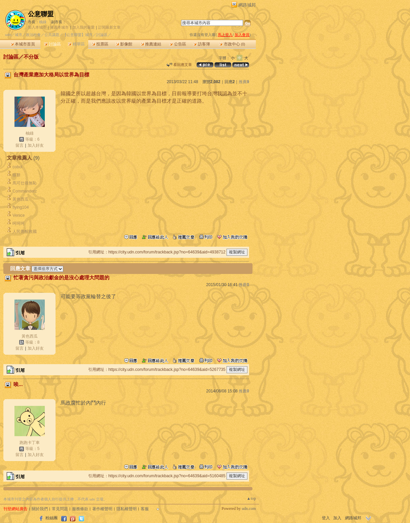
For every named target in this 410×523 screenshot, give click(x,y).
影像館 (124, 44)
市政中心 (232, 44)
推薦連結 (151, 44)
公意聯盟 (41, 14)
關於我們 (40, 509)
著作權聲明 (102, 509)
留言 (19, 145)
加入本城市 (37, 27)
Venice (18, 215)
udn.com (249, 508)
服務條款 (80, 509)
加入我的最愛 (83, 27)
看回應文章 (179, 65)
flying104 (20, 207)
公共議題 (51, 35)
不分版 (31, 57)
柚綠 (42, 22)
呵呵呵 (18, 223)
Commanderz (24, 191)
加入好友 (36, 145)
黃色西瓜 (20, 199)
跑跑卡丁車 (30, 442)
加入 (337, 518)
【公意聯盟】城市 (78, 35)
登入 (326, 518)
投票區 (100, 44)
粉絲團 (51, 518)
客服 (145, 509)
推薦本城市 (59, 27)
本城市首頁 (22, 44)
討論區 (52, 44)
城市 (18, 35)
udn (8, 35)
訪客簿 (201, 44)
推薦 (244, 81)
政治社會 (33, 35)
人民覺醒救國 (24, 231)
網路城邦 (247, 4)
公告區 (177, 44)
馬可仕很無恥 (24, 183)
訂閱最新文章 (109, 27)
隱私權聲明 (126, 509)
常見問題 (60, 509)
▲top (251, 498)
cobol (17, 167)
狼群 (16, 175)
